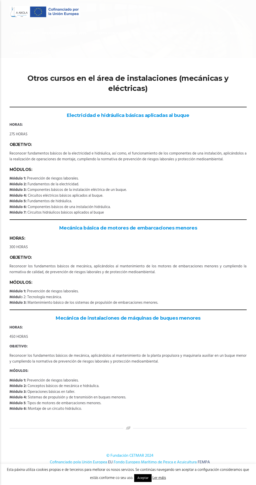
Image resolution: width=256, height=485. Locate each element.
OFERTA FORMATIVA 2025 (116, 33)
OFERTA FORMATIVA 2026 (64, 33)
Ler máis (159, 478)
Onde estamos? (28, 53)
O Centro (22, 33)
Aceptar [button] (142, 478)
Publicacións (208, 33)
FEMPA (204, 462)
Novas (236, 33)
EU (110, 462)
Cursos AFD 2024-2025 (166, 33)
